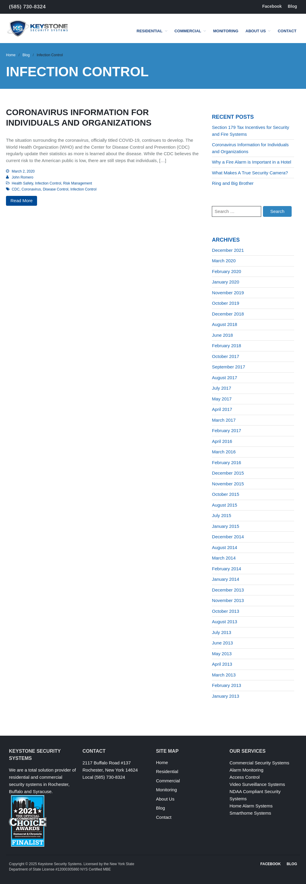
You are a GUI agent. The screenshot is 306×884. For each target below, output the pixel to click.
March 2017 (223, 420)
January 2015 (225, 526)
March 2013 (223, 674)
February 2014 (226, 568)
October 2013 (225, 611)
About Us (256, 31)
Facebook (272, 6)
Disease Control (55, 189)
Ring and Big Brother (232, 183)
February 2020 (226, 271)
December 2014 (228, 536)
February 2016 (226, 462)
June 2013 (222, 642)
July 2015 (221, 515)
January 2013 (225, 696)
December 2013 (228, 589)
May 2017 (222, 398)
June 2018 (222, 335)
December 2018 (228, 313)
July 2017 (221, 388)
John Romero (22, 177)
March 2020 (223, 260)
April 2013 (222, 664)
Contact (287, 31)
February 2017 (226, 430)
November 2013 (228, 600)
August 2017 (224, 377)
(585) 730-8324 (27, 7)
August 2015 (224, 504)
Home (11, 55)
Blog (292, 6)
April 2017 (222, 409)
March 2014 (223, 557)
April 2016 (222, 441)
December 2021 (228, 250)
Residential (150, 31)
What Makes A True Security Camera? (250, 172)
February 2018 (226, 345)
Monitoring (225, 31)
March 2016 (223, 451)
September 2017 (228, 366)
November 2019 (228, 292)
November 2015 (228, 483)
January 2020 (225, 281)
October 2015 (225, 494)
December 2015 (228, 472)
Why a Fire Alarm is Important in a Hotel (251, 161)
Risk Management (77, 183)
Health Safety (22, 183)
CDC (15, 189)
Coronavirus (31, 189)
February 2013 (226, 685)
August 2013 (224, 621)
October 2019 (225, 303)
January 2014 (225, 579)
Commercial (188, 31)
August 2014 (224, 547)
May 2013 (222, 653)
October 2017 (225, 356)
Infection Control (48, 183)
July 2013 (221, 632)
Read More (21, 200)
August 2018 (224, 324)
